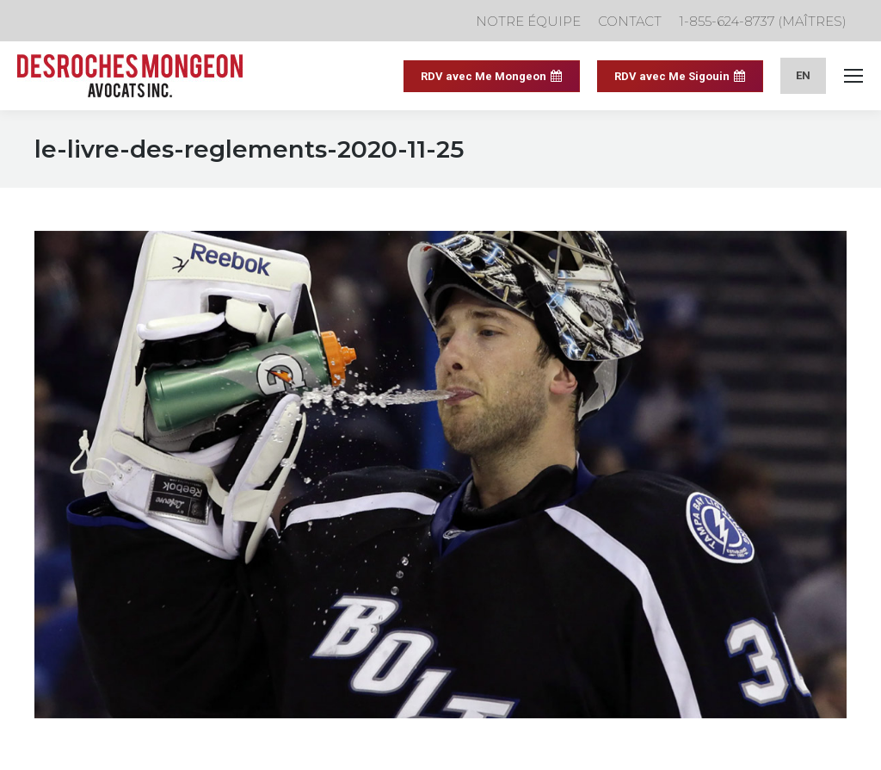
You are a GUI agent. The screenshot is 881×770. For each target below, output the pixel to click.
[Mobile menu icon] (853, 75)
